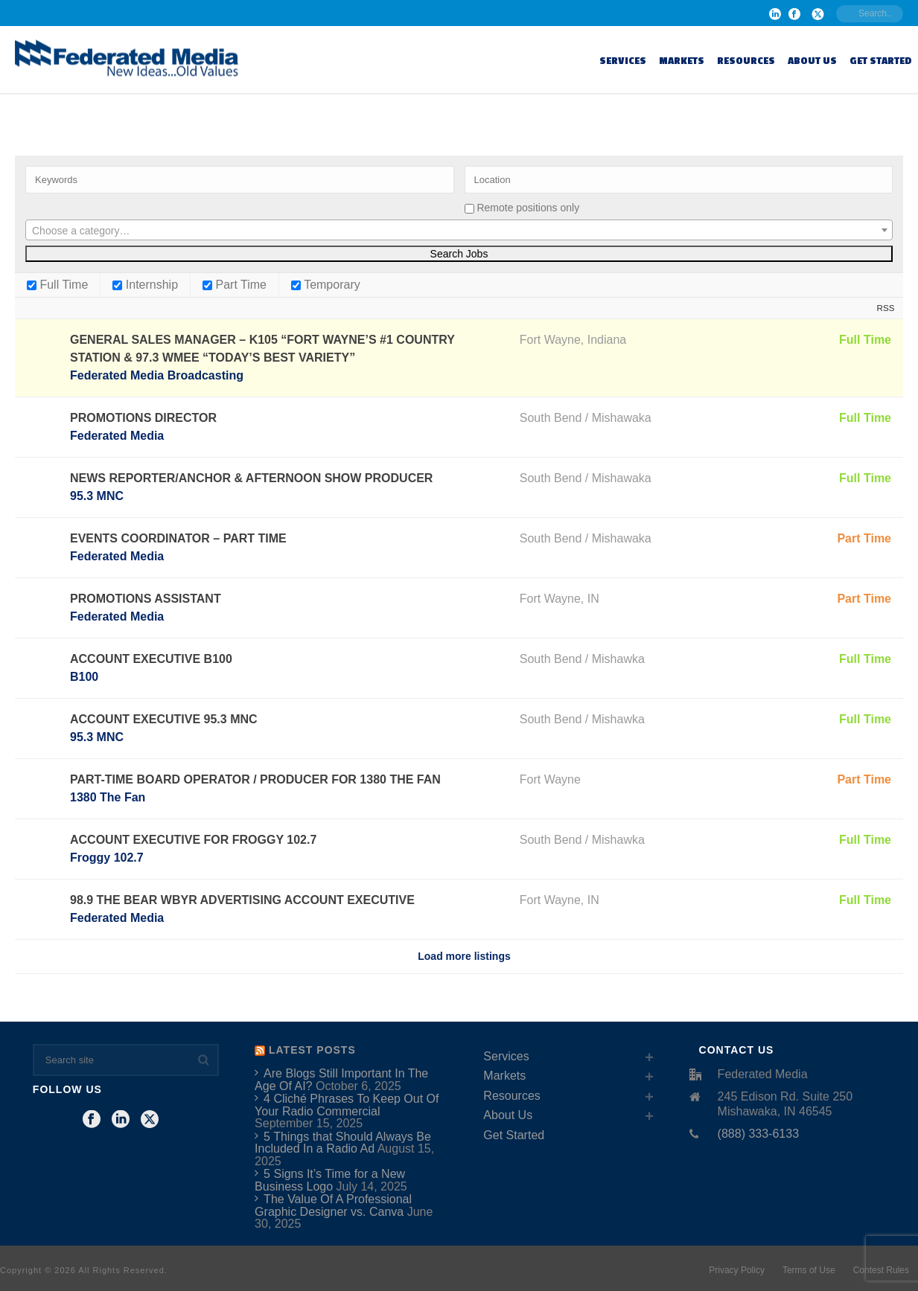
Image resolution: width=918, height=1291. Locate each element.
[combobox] (459, 230)
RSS (886, 308)
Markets (681, 60)
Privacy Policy (737, 1270)
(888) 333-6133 (758, 1133)
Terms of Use (808, 1270)
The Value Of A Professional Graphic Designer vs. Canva (333, 1205)
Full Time (57, 284)
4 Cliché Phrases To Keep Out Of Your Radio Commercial (347, 1105)
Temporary (325, 284)
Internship (145, 284)
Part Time (235, 284)
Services (622, 60)
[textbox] (459, 230)
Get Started (881, 60)
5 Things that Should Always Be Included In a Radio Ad (343, 1143)
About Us (812, 60)
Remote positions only (527, 208)
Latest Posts (312, 1050)
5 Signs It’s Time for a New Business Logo (330, 1180)
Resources (746, 60)
